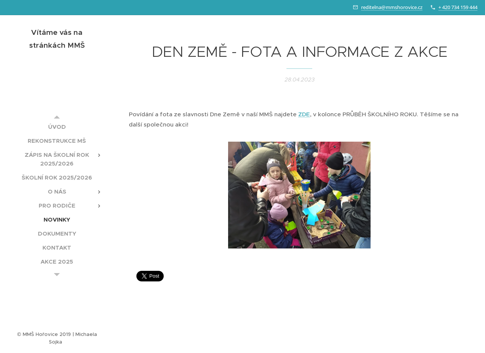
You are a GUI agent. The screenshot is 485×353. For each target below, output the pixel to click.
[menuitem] (56, 126)
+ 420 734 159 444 (457, 7)
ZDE (304, 114)
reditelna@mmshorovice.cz (391, 7)
